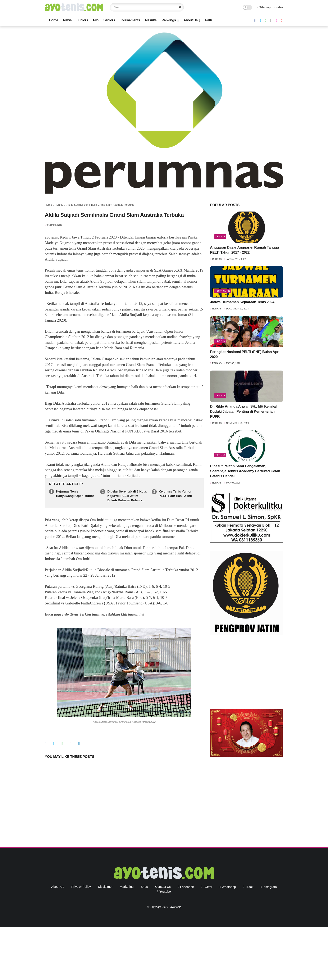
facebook (187, 887)
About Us (190, 20)
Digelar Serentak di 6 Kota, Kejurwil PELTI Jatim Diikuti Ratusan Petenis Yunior (127, 496)
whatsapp (229, 887)
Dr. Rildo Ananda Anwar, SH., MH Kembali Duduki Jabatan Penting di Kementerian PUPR (244, 411)
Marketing (127, 886)
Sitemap (264, 7)
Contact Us (163, 886)
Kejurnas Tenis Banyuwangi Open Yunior (75, 494)
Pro (95, 20)
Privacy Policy (81, 886)
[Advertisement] (246, 673)
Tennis (59, 204)
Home (52, 20)
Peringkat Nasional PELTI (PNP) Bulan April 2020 (245, 354)
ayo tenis (175, 906)
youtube (165, 891)
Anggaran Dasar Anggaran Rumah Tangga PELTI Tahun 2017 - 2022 (244, 249)
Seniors (109, 20)
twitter (207, 887)
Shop (144, 886)
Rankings (168, 20)
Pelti (208, 20)
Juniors (82, 20)
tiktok (249, 887)
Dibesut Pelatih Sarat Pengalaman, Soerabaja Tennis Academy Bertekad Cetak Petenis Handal (245, 471)
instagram (270, 887)
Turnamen (222, 291)
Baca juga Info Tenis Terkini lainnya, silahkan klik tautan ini (94, 614)
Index (278, 7)
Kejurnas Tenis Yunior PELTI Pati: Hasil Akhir (175, 494)
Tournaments (130, 20)
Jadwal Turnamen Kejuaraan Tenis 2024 (242, 302)
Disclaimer (105, 886)
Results (150, 20)
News (67, 20)
